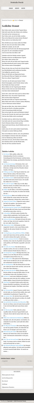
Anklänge (4, 384)
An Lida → (30, 361)
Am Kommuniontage (9, 164)
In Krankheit (7, 213)
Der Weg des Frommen (10, 325)
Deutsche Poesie (17, 2)
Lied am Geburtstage (9, 219)
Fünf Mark (6, 282)
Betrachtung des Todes (10, 331)
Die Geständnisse (8, 264)
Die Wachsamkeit (8, 310)
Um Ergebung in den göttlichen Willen (14, 233)
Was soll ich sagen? (9, 183)
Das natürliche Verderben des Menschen (15, 302)
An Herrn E (6, 276)
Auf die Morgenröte (7, 378)
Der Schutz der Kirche (9, 270)
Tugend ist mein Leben (10, 201)
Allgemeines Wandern (8, 387)
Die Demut (6, 154)
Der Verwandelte (8, 290)
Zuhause (11, 8)
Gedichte (17, 8)
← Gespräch (4, 361)
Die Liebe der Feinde (9, 247)
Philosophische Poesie (8, 375)
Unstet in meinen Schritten (11, 239)
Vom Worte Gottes (8, 177)
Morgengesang (7, 195)
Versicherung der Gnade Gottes (12, 207)
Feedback (3, 401)
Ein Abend (5, 381)
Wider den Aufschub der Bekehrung (13, 317)
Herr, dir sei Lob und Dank (11, 339)
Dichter (23, 8)
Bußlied (5, 189)
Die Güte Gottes (7, 258)
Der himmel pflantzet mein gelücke (13, 345)
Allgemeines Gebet (8, 225)
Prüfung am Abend (8, 172)
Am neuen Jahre (8, 296)
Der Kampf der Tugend (10, 252)
